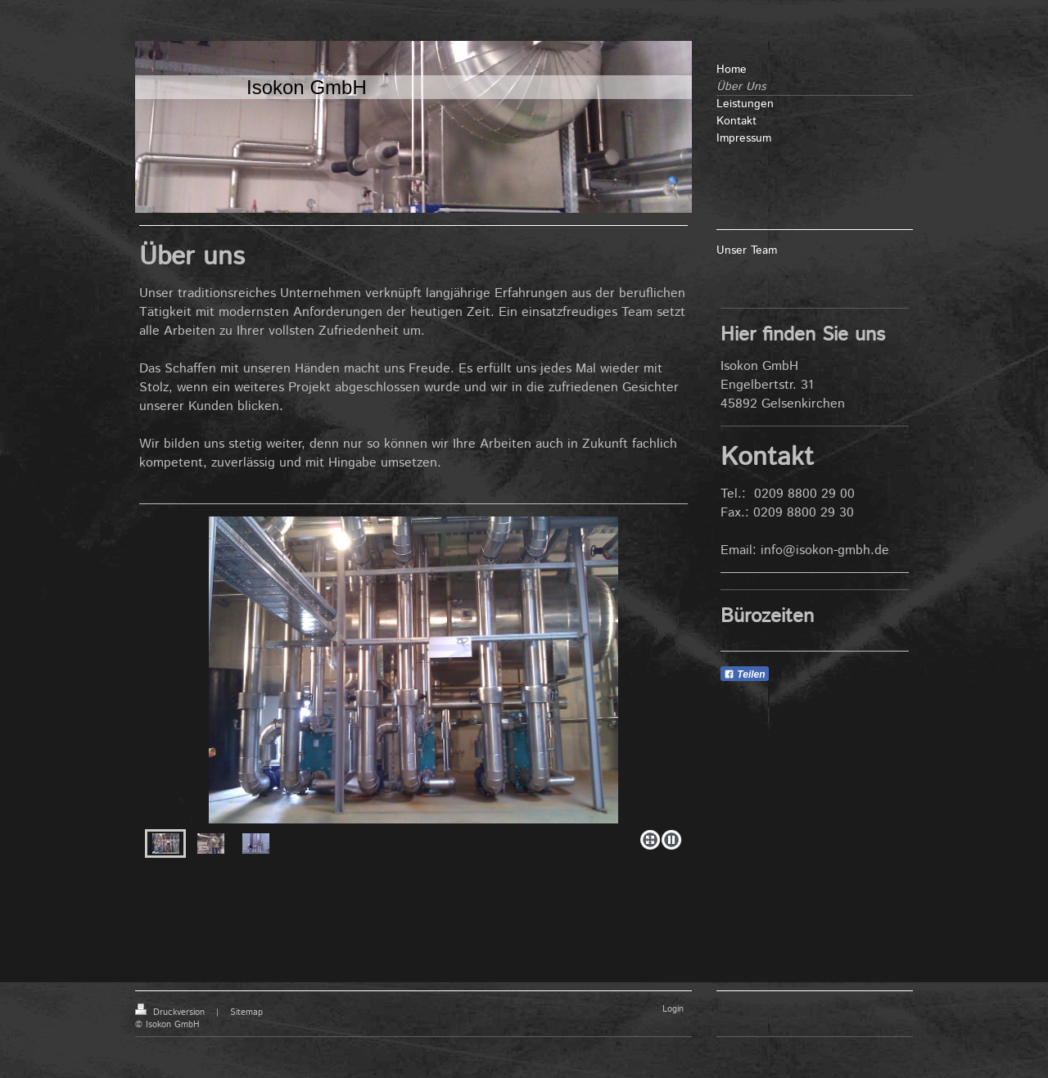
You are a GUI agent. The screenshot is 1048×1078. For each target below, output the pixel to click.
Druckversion (171, 1012)
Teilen (745, 674)
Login (673, 1009)
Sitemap (246, 1012)
